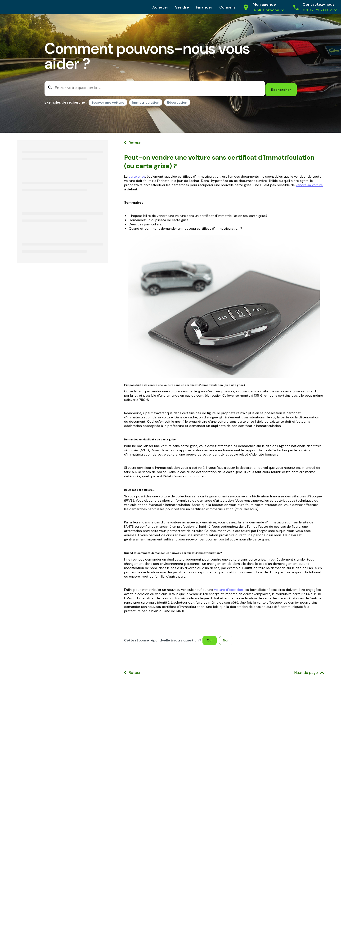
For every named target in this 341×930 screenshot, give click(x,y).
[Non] (227, 638)
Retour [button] (135, 140)
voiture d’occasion (228, 587)
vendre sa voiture (309, 183)
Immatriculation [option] (145, 100)
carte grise (137, 174)
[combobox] (154, 87)
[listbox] (139, 101)
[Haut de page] (309, 670)
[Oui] (211, 638)
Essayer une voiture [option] (107, 100)
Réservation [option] (177, 100)
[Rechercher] (281, 87)
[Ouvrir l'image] (224, 304)
